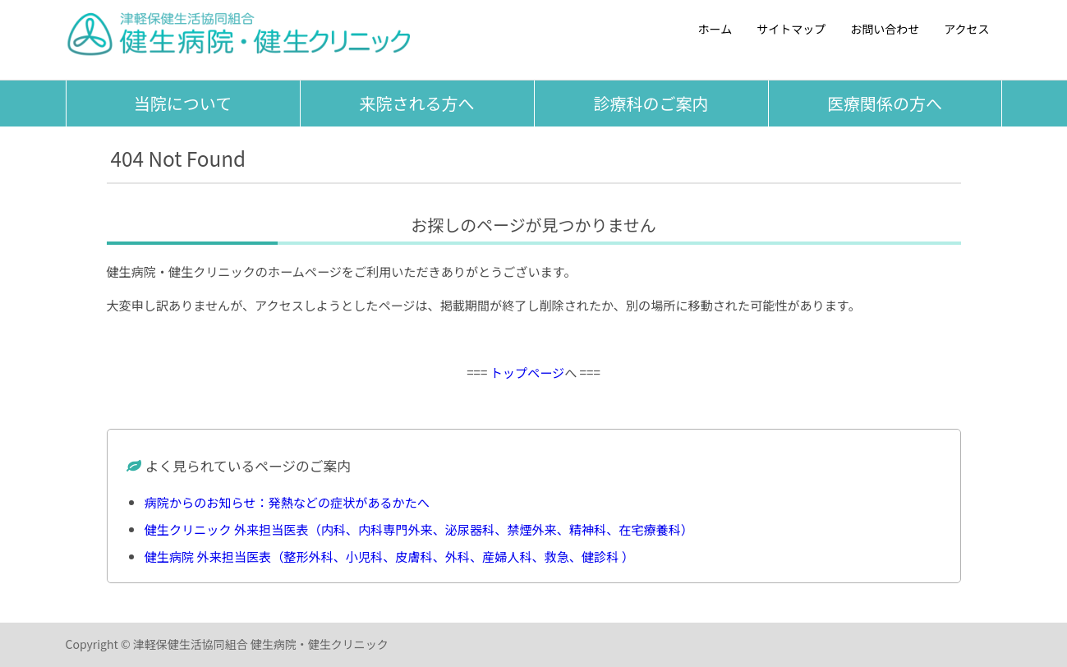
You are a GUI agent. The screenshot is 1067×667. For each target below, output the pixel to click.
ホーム (715, 29)
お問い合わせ (884, 29)
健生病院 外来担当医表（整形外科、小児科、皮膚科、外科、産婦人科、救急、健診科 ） (389, 556)
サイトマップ (791, 29)
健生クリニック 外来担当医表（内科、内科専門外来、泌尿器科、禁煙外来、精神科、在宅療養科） (419, 529)
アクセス (966, 29)
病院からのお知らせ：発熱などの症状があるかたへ (287, 502)
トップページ (527, 372)
